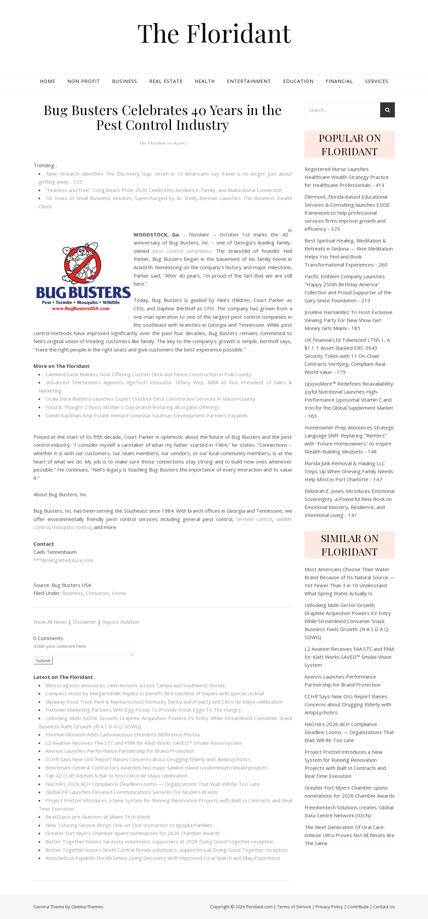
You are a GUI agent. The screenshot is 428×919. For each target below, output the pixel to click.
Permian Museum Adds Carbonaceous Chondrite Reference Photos (123, 734)
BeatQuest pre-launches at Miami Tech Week (98, 816)
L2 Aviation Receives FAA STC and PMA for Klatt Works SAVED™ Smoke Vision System (144, 742)
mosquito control (71, 527)
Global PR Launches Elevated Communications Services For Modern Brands (132, 792)
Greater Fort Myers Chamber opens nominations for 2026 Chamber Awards (133, 833)
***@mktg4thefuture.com (63, 560)
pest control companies (182, 250)
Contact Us (384, 907)
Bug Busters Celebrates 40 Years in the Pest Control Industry (163, 117)
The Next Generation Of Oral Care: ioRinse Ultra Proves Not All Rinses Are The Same (350, 835)
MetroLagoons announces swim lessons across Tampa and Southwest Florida (135, 685)
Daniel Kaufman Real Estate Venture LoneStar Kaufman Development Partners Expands (147, 415)
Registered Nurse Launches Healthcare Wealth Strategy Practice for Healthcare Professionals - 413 (347, 177)
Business (124, 81)
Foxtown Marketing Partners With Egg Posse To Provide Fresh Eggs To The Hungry (143, 709)
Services (377, 81)
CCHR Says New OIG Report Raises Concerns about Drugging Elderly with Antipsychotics (148, 759)
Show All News (50, 621)
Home (47, 81)
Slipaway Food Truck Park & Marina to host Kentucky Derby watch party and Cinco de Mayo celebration (164, 701)
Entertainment (249, 81)
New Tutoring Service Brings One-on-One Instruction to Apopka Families (129, 825)
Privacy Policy (329, 907)
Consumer (97, 593)
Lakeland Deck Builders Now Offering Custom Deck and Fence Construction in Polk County (148, 374)
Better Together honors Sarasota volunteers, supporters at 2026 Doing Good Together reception (159, 841)
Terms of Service (294, 907)
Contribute (358, 907)
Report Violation (120, 621)
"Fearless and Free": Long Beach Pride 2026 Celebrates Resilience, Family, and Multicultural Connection (164, 190)
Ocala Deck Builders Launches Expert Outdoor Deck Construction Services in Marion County (150, 398)
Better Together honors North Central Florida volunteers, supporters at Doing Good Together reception (166, 849)
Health (205, 81)
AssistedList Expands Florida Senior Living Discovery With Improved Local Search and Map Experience (163, 857)
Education (298, 81)
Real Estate (166, 81)
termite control (254, 519)
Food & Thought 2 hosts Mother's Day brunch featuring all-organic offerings (133, 407)
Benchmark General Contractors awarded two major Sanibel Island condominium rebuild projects (157, 767)
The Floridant (214, 32)
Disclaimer (84, 621)
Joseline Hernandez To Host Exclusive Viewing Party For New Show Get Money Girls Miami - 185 (349, 320)
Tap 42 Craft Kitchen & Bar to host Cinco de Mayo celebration (116, 775)
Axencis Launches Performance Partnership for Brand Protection (120, 750)
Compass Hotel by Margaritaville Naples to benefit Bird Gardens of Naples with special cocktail (155, 693)
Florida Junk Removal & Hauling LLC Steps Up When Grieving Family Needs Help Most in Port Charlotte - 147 (349, 471)
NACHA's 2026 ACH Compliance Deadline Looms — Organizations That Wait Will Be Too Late (153, 784)
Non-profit (83, 81)
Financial (339, 81)
